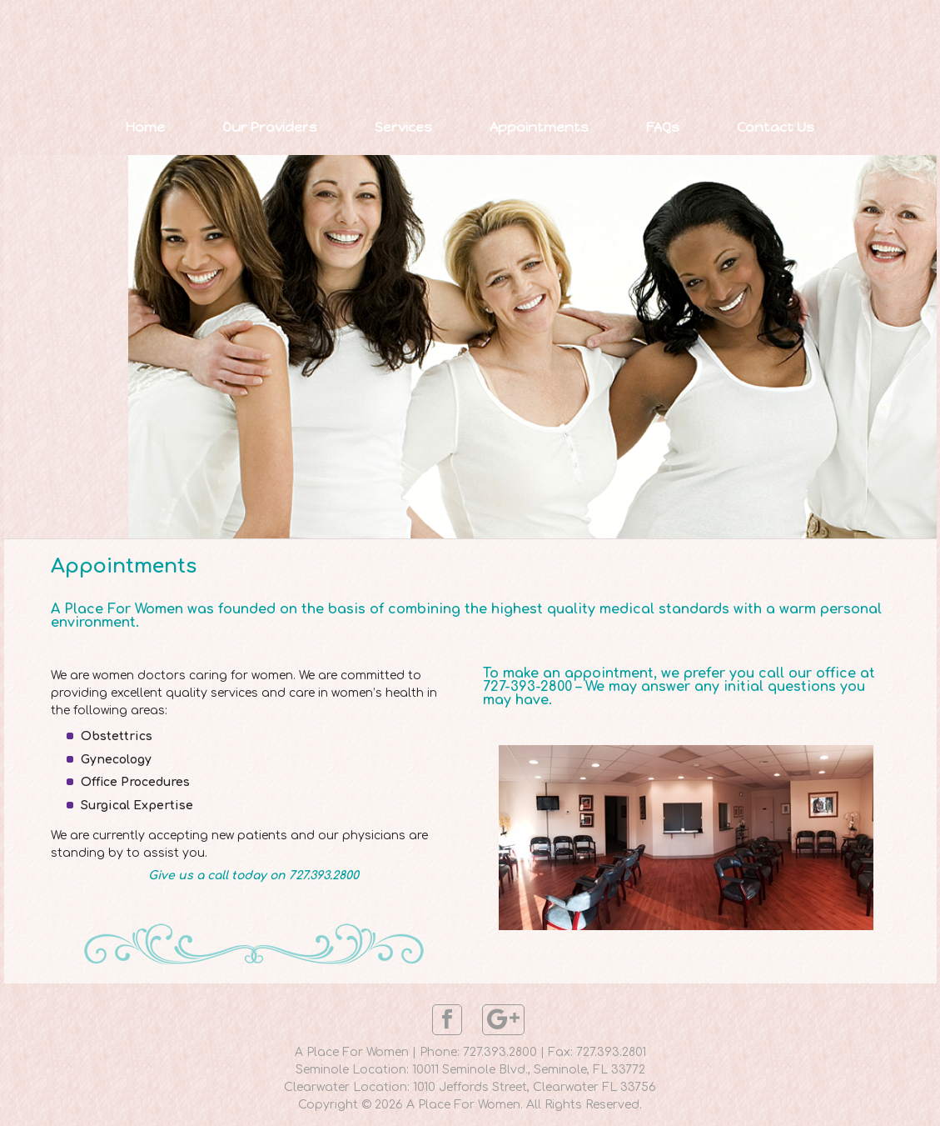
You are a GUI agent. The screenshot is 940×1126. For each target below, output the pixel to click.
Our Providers (269, 127)
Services (403, 127)
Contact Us (775, 127)
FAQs (662, 127)
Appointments (539, 127)
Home (145, 127)
